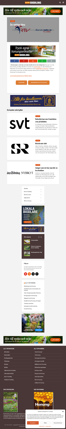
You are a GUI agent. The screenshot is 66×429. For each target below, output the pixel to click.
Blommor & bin (27, 194)
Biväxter (6, 364)
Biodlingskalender (8, 358)
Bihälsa (6, 367)
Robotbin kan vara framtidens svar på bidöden (45, 120)
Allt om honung (27, 200)
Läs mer (24, 418)
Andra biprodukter (39, 376)
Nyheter (12, 21)
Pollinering (6, 361)
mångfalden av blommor (42, 68)
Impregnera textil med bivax (30, 306)
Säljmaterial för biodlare (10, 370)
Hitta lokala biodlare (9, 373)
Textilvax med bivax (28, 303)
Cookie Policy (42, 426)
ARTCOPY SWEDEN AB (23, 424)
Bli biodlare (21, 82)
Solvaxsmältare (34, 240)
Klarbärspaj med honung (30, 286)
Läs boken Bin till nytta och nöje (39, 82)
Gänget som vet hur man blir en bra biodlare (46, 169)
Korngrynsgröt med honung (30, 295)
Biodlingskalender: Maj (36, 252)
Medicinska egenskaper (40, 367)
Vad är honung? (38, 352)
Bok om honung (38, 379)
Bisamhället (7, 355)
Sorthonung (37, 355)
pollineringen (37, 66)
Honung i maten (38, 370)
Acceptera (32, 423)
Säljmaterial (27, 197)
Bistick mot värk (41, 143)
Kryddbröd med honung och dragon (32, 300)
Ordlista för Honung (39, 382)
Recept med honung (39, 373)
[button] (63, 411)
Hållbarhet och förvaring (40, 364)
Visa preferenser (58, 423)
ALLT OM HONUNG (30, 283)
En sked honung (28, 308)
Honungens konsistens (40, 358)
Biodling (26, 188)
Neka (45, 423)
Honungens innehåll (39, 361)
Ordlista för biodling (9, 379)
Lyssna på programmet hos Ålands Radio (21, 76)
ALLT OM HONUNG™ (9, 424)
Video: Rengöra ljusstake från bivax (32, 293)
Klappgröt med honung (29, 298)
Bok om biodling (28, 191)
